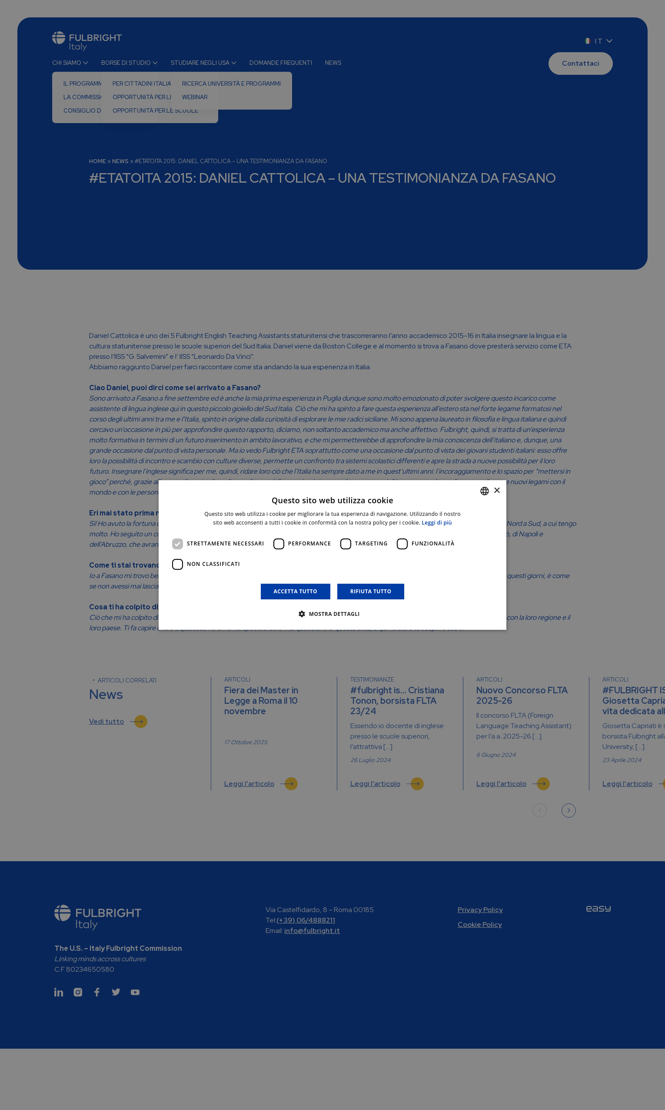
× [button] (496, 491)
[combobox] (484, 491)
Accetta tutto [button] (295, 591)
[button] (332, 613)
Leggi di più (437, 522)
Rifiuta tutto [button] (371, 591)
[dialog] (332, 555)
